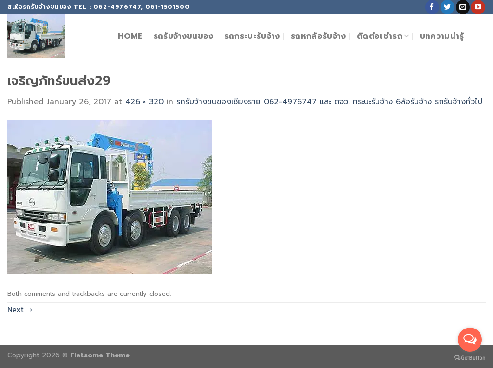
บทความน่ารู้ (442, 36)
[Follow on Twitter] (447, 7)
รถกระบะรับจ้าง (252, 36)
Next (19, 309)
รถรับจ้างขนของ (184, 36)
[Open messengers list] (470, 340)
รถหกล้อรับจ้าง (318, 36)
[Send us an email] (463, 7)
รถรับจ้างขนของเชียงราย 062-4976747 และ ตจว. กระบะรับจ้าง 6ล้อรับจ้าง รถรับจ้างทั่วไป (329, 101)
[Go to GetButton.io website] (469, 358)
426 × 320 (144, 101)
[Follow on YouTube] (478, 7)
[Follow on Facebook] (432, 7)
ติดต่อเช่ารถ (383, 36)
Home (130, 36)
